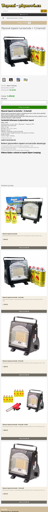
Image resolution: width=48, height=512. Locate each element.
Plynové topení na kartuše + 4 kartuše (13, 297)
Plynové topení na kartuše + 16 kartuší (13, 488)
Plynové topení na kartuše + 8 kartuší (13, 361)
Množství (4, 98)
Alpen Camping (11, 85)
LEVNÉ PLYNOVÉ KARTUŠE (8, 140)
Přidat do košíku (24, 107)
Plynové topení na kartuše (10, 233)
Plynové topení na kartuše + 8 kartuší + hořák (15, 424)
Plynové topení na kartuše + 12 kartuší (14, 18)
